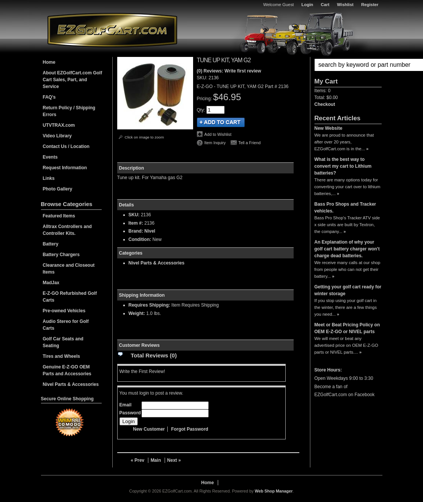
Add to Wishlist (217, 134)
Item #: (137, 223)
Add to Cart (221, 122)
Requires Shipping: (149, 305)
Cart (325, 4)
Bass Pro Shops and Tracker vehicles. (345, 207)
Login (307, 4)
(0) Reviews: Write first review (229, 71)
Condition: (140, 239)
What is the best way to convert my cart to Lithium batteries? (343, 166)
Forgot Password (189, 429)
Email (126, 405)
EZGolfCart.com (112, 30)
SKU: (203, 77)
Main (156, 460)
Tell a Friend (249, 142)
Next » (174, 460)
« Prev (138, 460)
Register (370, 4)
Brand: (136, 231)
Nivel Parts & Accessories (157, 263)
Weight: (137, 313)
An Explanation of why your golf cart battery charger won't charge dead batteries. (347, 248)
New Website (328, 128)
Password (130, 412)
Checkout (324, 104)
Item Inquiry (215, 142)
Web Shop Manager (273, 491)
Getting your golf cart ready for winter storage (348, 290)
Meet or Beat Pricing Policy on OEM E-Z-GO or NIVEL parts (347, 328)
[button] (348, 65)
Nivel (150, 231)
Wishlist (345, 4)
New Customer (149, 429)
